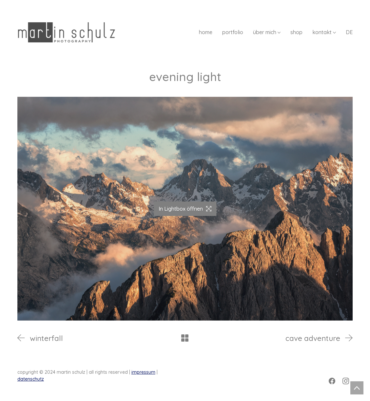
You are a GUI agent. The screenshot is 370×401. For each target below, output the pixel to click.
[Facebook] (332, 381)
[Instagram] (346, 381)
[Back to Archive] (184, 338)
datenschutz (30, 379)
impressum (143, 372)
